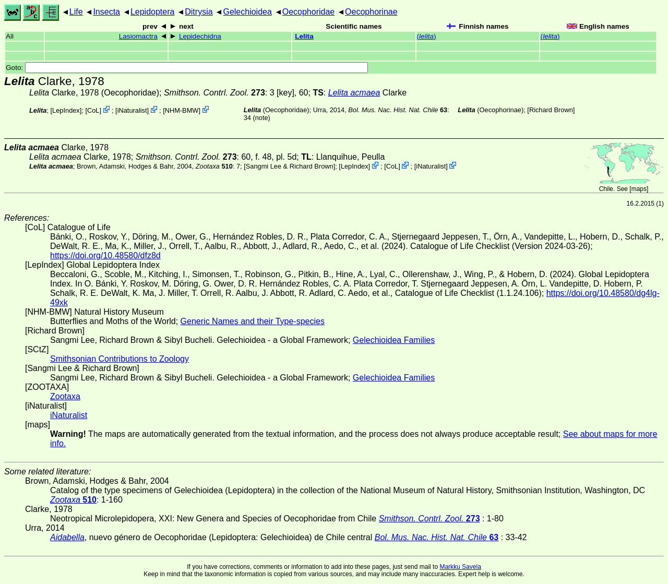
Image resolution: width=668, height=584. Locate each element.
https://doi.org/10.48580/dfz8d (105, 255)
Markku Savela (460, 566)
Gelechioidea (247, 11)
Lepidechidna (200, 36)
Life (76, 11)
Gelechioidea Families (394, 340)
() (426, 36)
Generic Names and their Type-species (253, 321)
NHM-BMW (182, 110)
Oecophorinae (371, 11)
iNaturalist (132, 110)
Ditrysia (198, 11)
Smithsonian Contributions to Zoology (119, 358)
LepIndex (66, 110)
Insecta (106, 11)
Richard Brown (551, 110)
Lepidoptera (152, 11)
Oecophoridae (308, 11)
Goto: (187, 67)
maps (639, 189)
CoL (93, 110)
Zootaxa (65, 396)
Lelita (304, 36)
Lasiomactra (138, 36)
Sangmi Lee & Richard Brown (289, 166)
